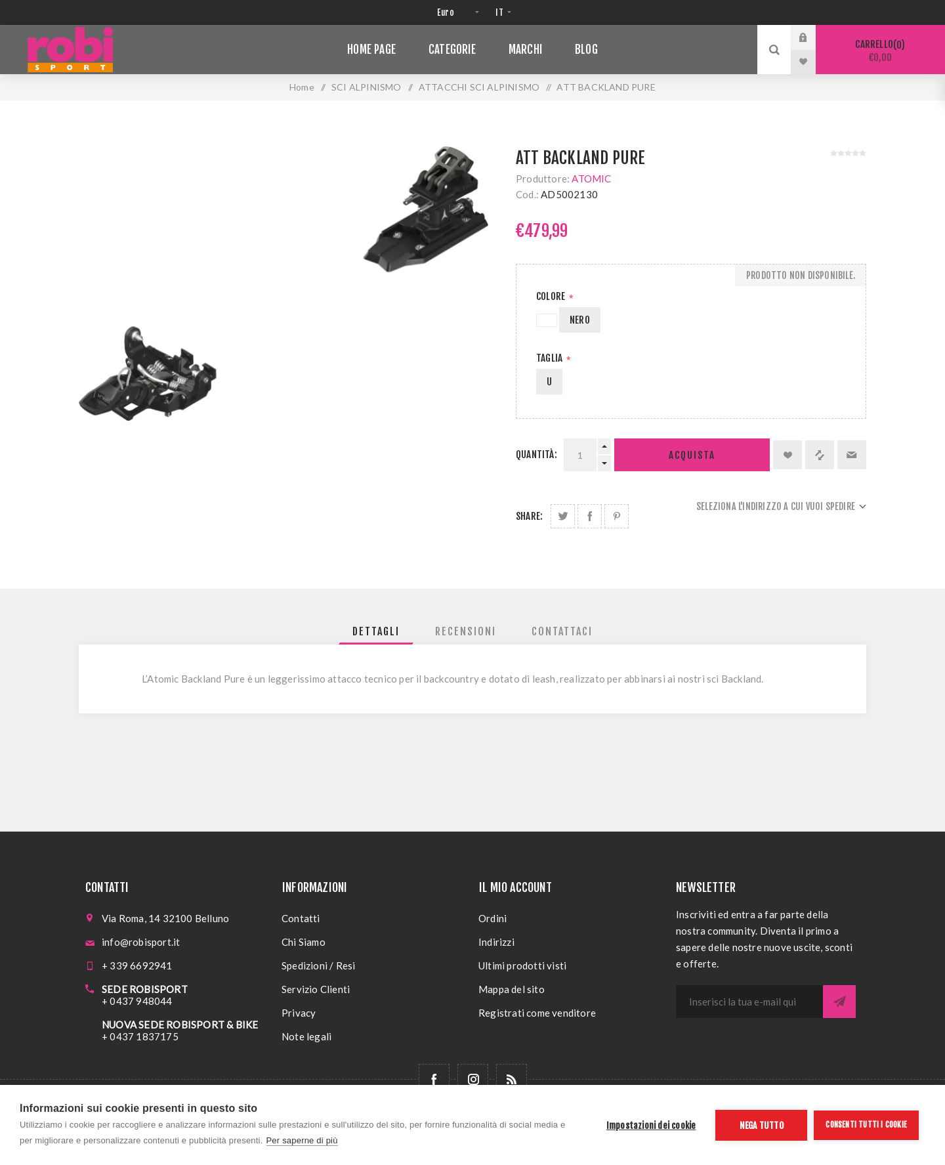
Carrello (880, 51)
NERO (580, 320)
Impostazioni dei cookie (651, 1125)
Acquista (692, 455)
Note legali (306, 1036)
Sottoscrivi (839, 1001)
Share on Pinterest (616, 516)
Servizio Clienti (316, 989)
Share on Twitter (563, 516)
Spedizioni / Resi (318, 965)
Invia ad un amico (851, 454)
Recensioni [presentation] (465, 631)
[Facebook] (434, 1079)
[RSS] (511, 1079)
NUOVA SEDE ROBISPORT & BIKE (180, 1024)
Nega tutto (762, 1125)
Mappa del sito (511, 989)
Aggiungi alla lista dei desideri (787, 454)
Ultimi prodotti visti (522, 965)
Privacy (299, 1013)
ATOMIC (591, 178)
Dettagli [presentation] (376, 631)
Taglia (550, 358)
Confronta (819, 454)
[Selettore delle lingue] (501, 12)
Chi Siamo (304, 942)
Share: (529, 516)
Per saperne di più (302, 1140)
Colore (551, 296)
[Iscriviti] (749, 1001)
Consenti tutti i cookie (866, 1125)
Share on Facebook (590, 516)
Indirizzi (496, 942)
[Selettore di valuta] (456, 12)
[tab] (376, 631)
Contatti (301, 918)
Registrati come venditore (537, 1013)
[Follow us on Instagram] (472, 1079)
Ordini (492, 918)
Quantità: (536, 454)
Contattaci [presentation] (562, 631)
